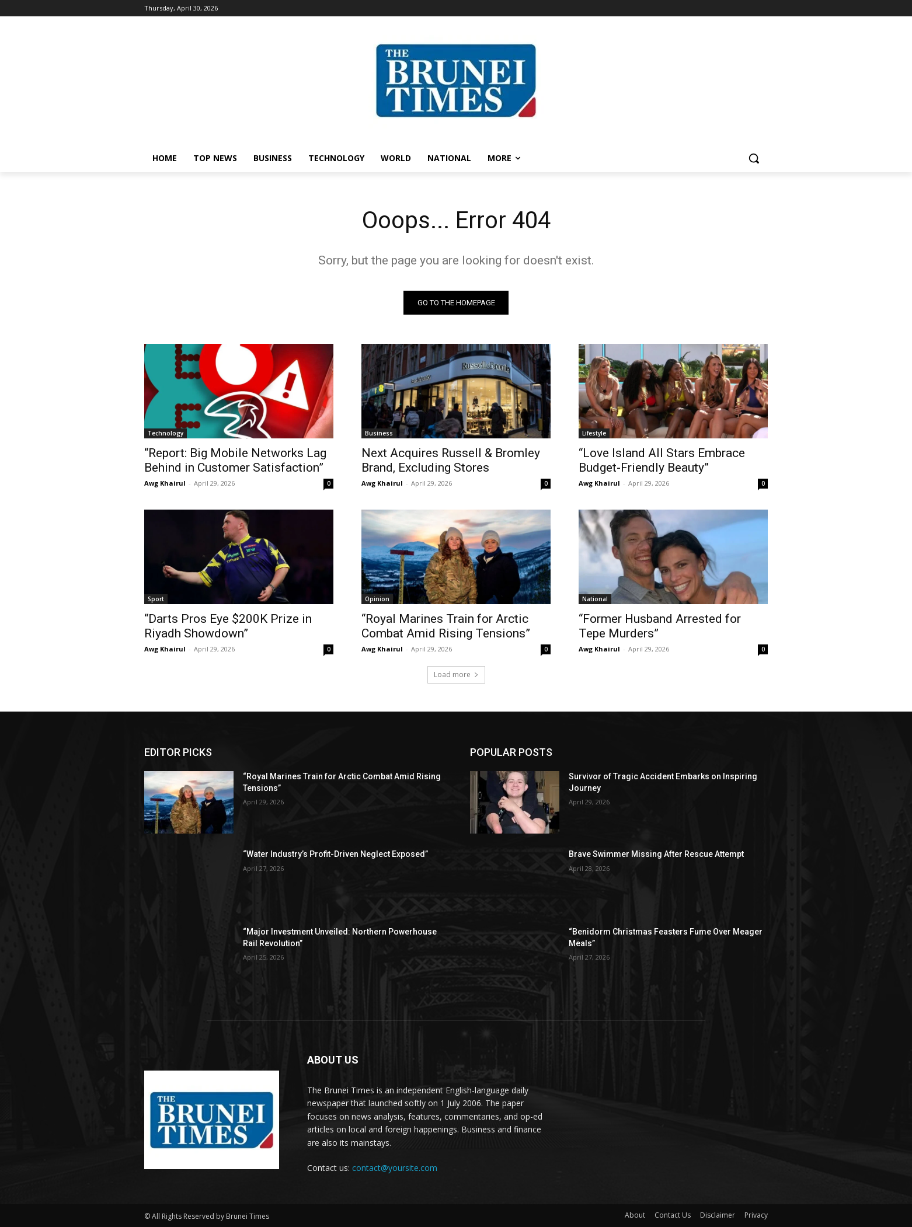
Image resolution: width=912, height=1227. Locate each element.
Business (379, 433)
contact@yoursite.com (394, 1167)
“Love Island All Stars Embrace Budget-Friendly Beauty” (662, 460)
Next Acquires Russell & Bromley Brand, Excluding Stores (450, 460)
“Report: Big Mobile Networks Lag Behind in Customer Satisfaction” (235, 460)
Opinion (377, 599)
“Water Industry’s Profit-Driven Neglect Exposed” (335, 854)
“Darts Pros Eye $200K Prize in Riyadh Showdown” (228, 626)
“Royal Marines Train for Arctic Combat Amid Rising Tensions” (445, 626)
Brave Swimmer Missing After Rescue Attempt (656, 854)
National (595, 599)
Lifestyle (594, 433)
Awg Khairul (165, 483)
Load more (456, 674)
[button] (754, 158)
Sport (156, 599)
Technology (165, 433)
